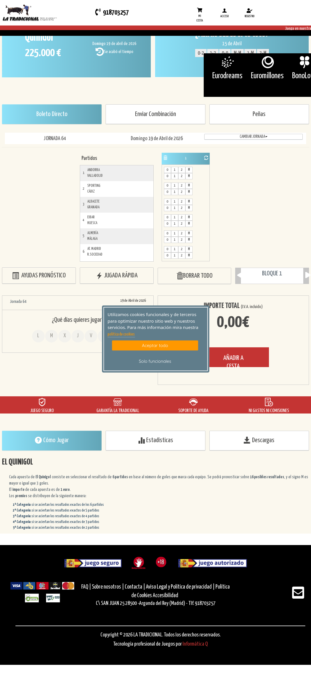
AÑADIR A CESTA (233, 361)
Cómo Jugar (52, 440)
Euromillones (267, 76)
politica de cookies (121, 334)
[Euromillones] (267, 62)
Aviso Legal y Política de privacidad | (180, 587)
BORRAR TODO (194, 276)
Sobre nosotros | (108, 587)
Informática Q (195, 644)
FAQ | (86, 587)
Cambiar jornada (254, 137)
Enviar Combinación (155, 114)
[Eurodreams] (227, 62)
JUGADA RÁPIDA (117, 275)
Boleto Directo (52, 114)
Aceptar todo (155, 345)
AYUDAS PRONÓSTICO (39, 275)
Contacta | (135, 587)
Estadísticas (155, 440)
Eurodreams (227, 76)
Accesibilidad (165, 595)
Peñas (259, 114)
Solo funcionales (155, 361)
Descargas (259, 440)
